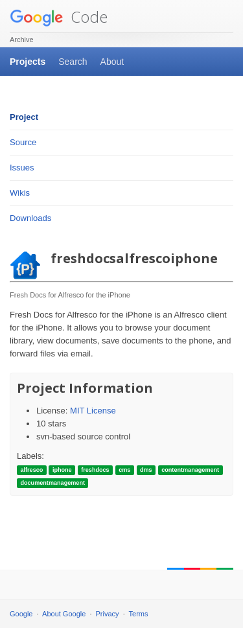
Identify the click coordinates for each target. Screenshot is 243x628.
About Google (64, 614)
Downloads (30, 218)
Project (24, 117)
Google (21, 614)
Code (59, 16)
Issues (22, 167)
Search (72, 61)
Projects (27, 61)
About (112, 61)
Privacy (107, 614)
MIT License (93, 410)
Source (23, 142)
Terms (138, 614)
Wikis (20, 193)
